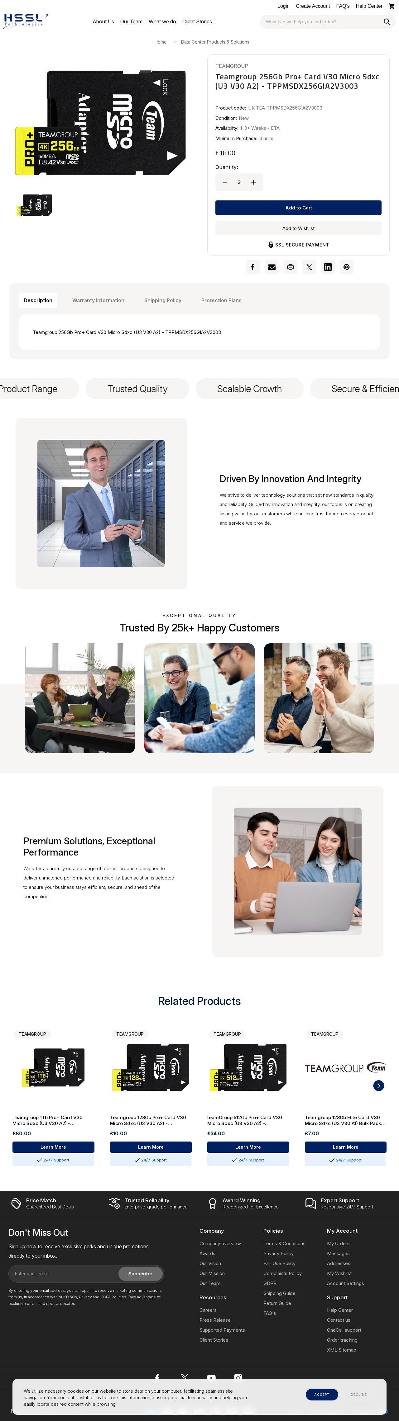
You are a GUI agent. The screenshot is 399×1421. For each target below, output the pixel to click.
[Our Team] (131, 21)
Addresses (338, 1263)
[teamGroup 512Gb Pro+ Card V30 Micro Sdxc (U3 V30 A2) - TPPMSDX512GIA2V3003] (248, 1068)
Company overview (220, 1243)
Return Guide (277, 1303)
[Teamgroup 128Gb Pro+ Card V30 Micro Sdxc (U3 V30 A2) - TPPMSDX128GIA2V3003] (151, 1068)
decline (359, 1394)
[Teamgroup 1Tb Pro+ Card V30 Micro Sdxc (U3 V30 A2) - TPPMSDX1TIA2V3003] (53, 1068)
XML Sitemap (341, 1350)
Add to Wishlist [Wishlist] (298, 228)
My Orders (338, 1243)
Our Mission (212, 1273)
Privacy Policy (278, 1253)
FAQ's (343, 6)
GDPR (269, 1283)
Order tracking (342, 1340)
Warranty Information (98, 300)
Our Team (210, 1283)
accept (322, 1394)
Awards (207, 1253)
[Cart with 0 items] (392, 6)
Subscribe (140, 1274)
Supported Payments (222, 1330)
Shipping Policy (162, 300)
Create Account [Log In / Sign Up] (313, 6)
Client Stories (214, 1340)
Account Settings (345, 1283)
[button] (34, 205)
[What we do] (162, 21)
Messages (338, 1253)
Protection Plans (221, 300)
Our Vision (210, 1263)
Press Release (215, 1320)
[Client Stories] (197, 21)
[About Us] (103, 21)
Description (38, 300)
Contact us (338, 1320)
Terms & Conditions (284, 1243)
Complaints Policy (282, 1273)
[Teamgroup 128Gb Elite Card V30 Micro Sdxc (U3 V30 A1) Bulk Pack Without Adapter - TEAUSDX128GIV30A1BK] (346, 1068)
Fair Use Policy (279, 1263)
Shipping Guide (279, 1293)
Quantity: (226, 167)
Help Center (369, 6)
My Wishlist (339, 1273)
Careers (208, 1310)
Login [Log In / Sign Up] (283, 6)
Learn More (53, 1147)
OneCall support (344, 1330)
